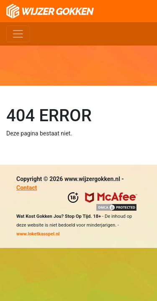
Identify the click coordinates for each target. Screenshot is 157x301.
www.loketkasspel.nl (37, 234)
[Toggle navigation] (18, 34)
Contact (26, 187)
